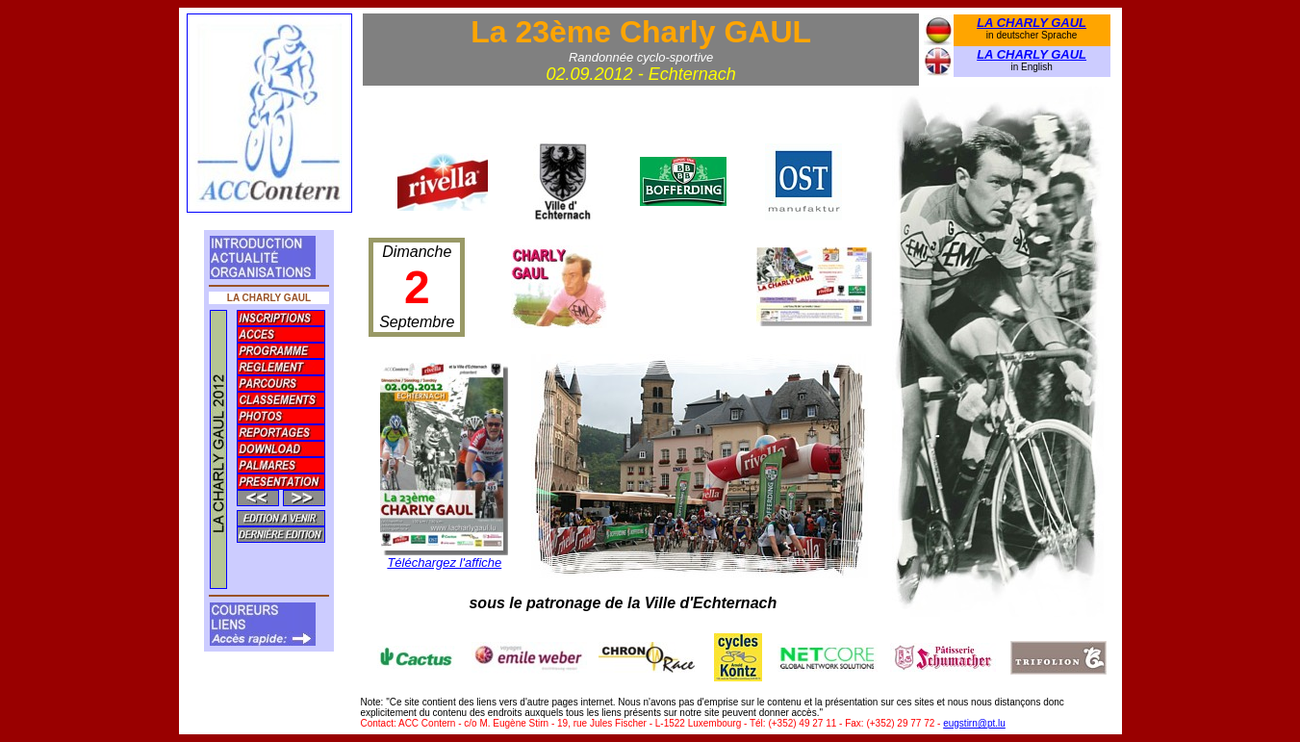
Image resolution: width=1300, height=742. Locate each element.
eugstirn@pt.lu (974, 723)
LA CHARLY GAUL (1031, 22)
